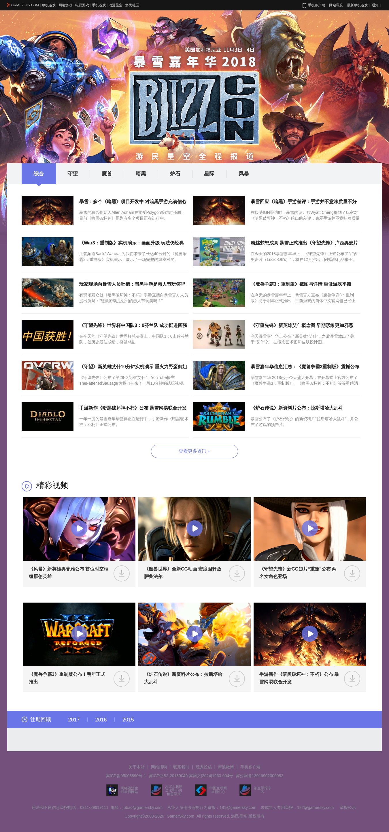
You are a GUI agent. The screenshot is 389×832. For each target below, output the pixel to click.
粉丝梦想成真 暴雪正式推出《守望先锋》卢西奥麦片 (304, 242)
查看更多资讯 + (194, 451)
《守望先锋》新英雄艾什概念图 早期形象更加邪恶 (302, 325)
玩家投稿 (204, 767)
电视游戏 (82, 5)
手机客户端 (250, 767)
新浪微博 (226, 767)
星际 (215, 174)
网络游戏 (65, 5)
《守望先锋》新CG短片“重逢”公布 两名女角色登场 (298, 572)
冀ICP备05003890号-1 (126, 775)
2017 (74, 720)
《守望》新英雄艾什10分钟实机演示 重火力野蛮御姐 (133, 366)
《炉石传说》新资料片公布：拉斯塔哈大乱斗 (297, 407)
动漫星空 (115, 5)
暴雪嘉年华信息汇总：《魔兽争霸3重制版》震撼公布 (305, 366)
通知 (375, 5)
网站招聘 (159, 767)
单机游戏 (49, 5)
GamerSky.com (180, 816)
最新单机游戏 (357, 5)
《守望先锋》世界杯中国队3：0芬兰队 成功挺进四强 (133, 325)
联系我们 (181, 767)
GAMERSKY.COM (25, 5)
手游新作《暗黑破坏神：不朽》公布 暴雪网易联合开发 (299, 678)
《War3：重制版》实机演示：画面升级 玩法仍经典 (131, 242)
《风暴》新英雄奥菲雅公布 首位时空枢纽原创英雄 (68, 572)
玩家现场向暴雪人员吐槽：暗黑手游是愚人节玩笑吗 (132, 284)
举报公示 (348, 807)
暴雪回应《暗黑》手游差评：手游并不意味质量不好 (304, 201)
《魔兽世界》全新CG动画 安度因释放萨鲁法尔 (182, 572)
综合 (38, 174)
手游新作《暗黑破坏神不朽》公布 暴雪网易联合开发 (132, 407)
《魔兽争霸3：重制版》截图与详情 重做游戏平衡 (301, 284)
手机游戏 (99, 5)
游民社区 (132, 5)
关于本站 (137, 767)
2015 (128, 720)
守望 (78, 174)
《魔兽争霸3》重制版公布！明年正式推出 (67, 678)
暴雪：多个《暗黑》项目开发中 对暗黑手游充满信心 (132, 201)
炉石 (181, 174)
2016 (101, 720)
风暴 (244, 174)
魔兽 (113, 174)
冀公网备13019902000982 (259, 775)
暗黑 (147, 174)
